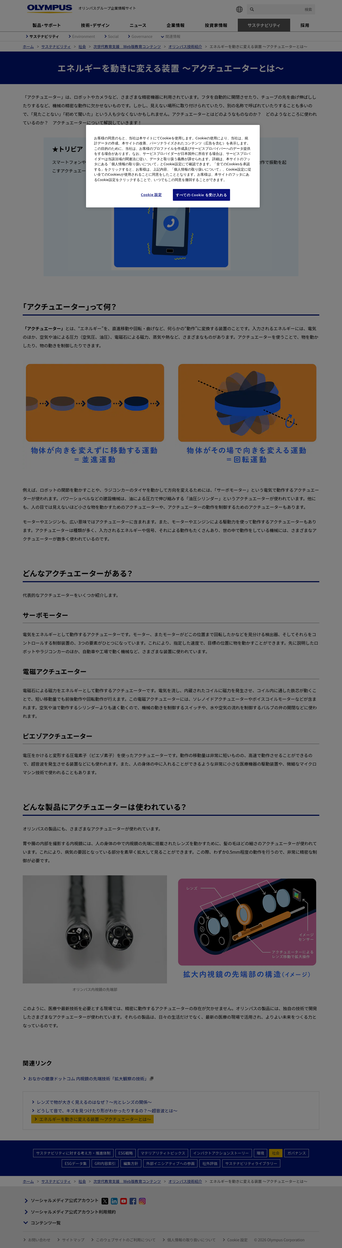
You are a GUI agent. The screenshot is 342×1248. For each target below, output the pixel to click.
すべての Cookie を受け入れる (201, 194)
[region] (173, 166)
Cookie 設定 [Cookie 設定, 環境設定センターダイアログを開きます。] (151, 194)
